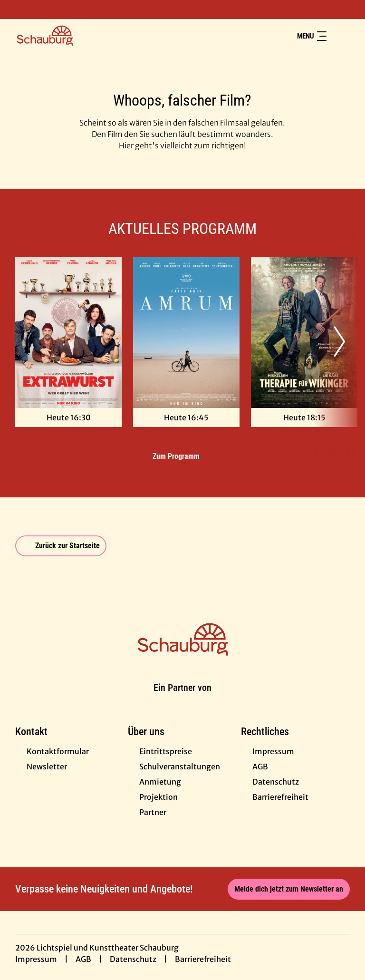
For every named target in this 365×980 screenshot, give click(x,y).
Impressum (36, 959)
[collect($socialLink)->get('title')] (17, 9)
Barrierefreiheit (203, 959)
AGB (83, 959)
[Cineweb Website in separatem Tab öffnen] (182, 699)
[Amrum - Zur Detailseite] (186, 332)
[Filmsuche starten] (340, 36)
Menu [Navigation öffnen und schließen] (312, 36)
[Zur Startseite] (81, 36)
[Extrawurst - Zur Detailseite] (68, 332)
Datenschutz (133, 959)
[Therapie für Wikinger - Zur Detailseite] (304, 332)
